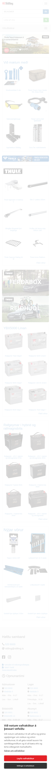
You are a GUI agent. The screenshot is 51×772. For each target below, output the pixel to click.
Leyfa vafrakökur (25, 758)
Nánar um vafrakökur (14, 750)
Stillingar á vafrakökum (25, 766)
